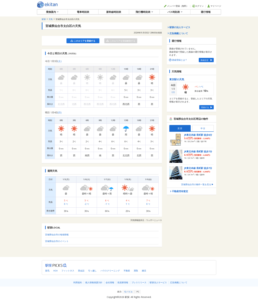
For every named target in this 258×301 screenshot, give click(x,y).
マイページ (214, 5)
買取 (136, 270)
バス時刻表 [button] (175, 11)
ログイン (198, 5)
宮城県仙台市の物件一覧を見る (197, 184)
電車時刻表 (83, 11)
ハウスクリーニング (110, 270)
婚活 (144, 270)
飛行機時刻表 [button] (144, 11)
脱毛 (47, 270)
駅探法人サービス (158, 282)
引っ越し (92, 270)
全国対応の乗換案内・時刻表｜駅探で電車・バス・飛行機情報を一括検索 (47, 4)
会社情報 (110, 282)
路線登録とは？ (178, 59)
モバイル (128, 291)
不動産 (127, 270)
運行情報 (206, 11)
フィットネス (67, 270)
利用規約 (77, 282)
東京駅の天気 (176, 79)
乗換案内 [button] (52, 11)
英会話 (81, 270)
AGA (55, 270)
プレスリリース (138, 282)
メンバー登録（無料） (176, 5)
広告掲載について (178, 282)
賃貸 (180, 128)
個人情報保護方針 (93, 282)
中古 (203, 128)
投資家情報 (122, 282)
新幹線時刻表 (113, 11)
